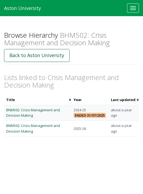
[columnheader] (38, 100)
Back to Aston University (36, 55)
